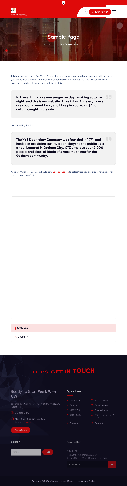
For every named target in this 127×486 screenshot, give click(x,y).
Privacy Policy (101, 411)
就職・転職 (75, 416)
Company (75, 402)
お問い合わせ (100, 11)
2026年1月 (23, 336)
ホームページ (55, 44)
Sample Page (71, 44)
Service (73, 407)
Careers (74, 425)
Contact (99, 425)
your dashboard (61, 171)
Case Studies (101, 407)
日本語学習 (75, 411)
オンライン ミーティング (104, 418)
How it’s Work (101, 402)
